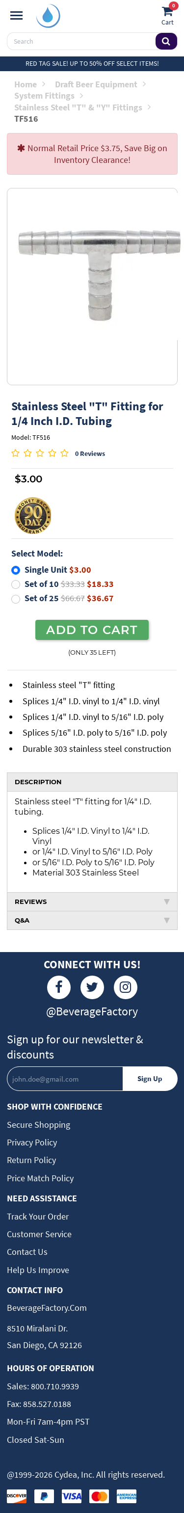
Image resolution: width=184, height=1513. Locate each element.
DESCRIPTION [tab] (38, 782)
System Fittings (48, 95)
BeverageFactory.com (47, 1307)
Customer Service (39, 1234)
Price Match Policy (40, 1178)
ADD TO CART (91, 629)
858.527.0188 (46, 1403)
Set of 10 (69, 583)
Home (29, 84)
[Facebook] (59, 987)
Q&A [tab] (92, 920)
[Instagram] (125, 987)
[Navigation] (16, 15)
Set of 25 (69, 598)
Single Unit (58, 569)
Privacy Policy (32, 1142)
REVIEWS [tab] (92, 901)
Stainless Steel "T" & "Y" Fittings (82, 107)
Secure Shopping (38, 1124)
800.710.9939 (54, 1386)
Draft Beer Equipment (100, 84)
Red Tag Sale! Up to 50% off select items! (92, 63)
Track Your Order (38, 1216)
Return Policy (31, 1160)
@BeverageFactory (92, 1011)
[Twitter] (92, 987)
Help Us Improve (38, 1269)
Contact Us (27, 1251)
